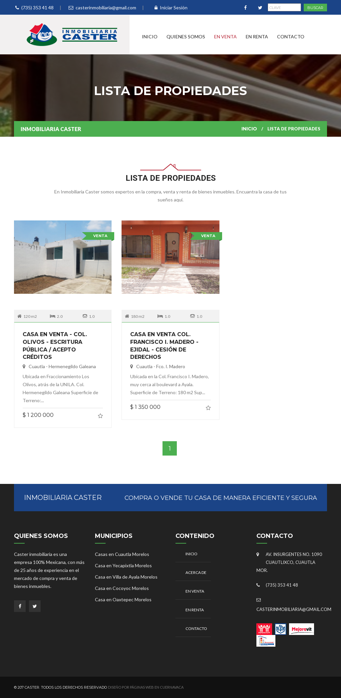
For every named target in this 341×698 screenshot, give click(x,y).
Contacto (290, 36)
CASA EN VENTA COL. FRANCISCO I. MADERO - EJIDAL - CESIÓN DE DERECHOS (164, 338)
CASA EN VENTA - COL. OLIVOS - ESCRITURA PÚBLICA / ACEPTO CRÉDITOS (55, 338)
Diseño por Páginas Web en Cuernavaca (145, 687)
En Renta (257, 36)
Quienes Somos (186, 36)
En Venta (225, 36)
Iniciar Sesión (171, 7)
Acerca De (195, 572)
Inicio (150, 36)
